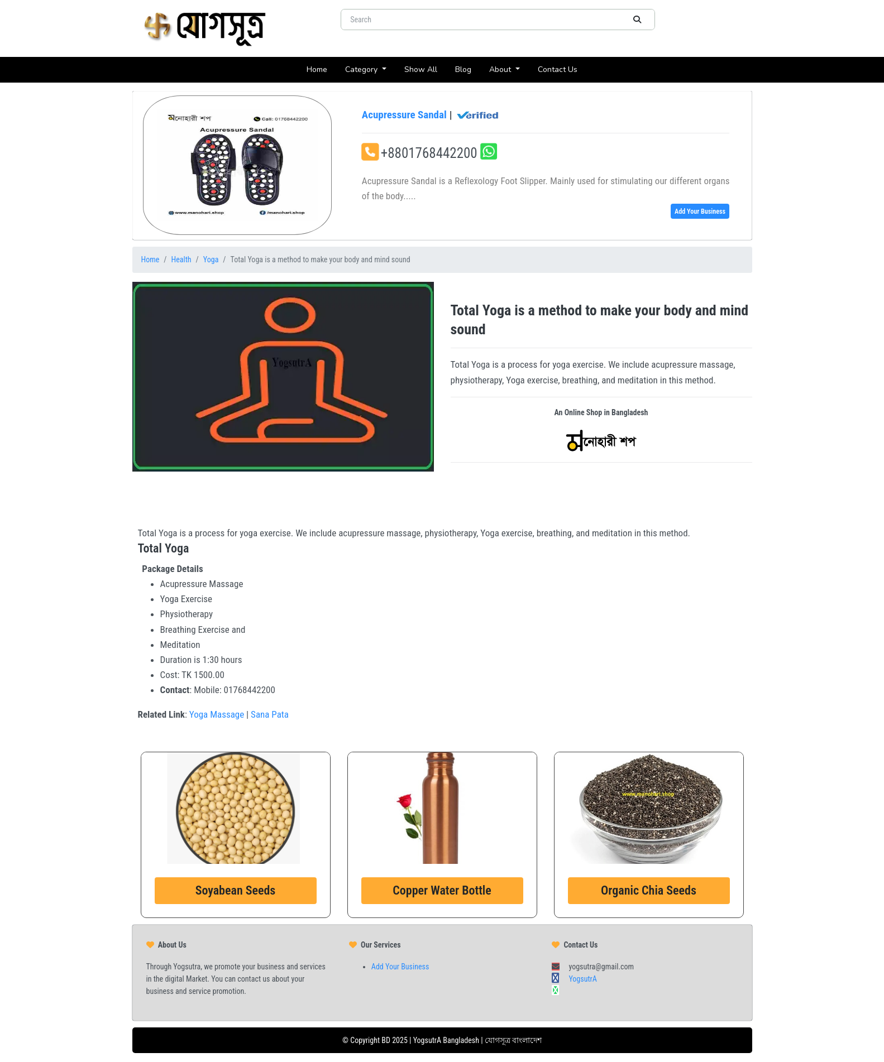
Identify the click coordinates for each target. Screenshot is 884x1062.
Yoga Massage (216, 714)
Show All (425, 69)
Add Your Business (700, 211)
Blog (467, 69)
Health (181, 259)
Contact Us (562, 69)
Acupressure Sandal (431, 115)
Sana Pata (270, 714)
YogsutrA (582, 978)
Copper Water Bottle (442, 890)
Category (362, 69)
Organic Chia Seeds (648, 890)
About (501, 69)
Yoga (211, 259)
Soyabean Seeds (235, 890)
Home (321, 69)
